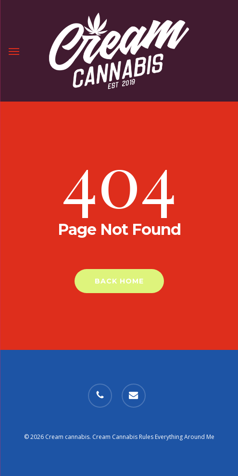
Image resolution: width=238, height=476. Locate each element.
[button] (14, 51)
